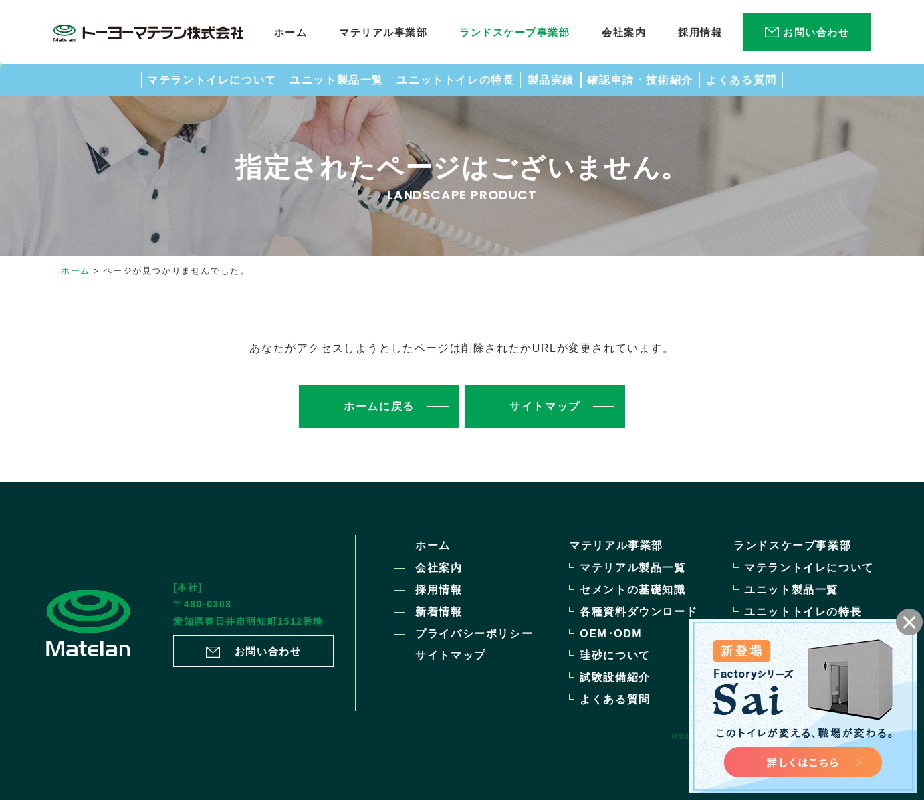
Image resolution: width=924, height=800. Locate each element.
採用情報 (438, 589)
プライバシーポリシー (474, 633)
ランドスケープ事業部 (792, 545)
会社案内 (438, 567)
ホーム (75, 271)
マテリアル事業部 (616, 545)
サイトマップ (450, 655)
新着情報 (438, 611)
